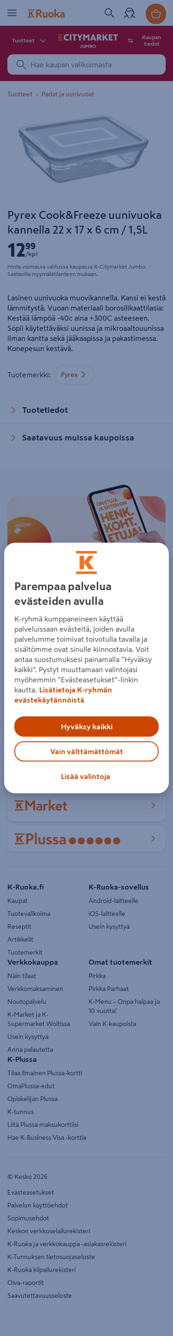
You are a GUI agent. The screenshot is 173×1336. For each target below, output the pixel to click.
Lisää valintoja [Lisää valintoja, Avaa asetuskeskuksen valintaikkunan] (85, 776)
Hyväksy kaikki (87, 726)
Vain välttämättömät (86, 751)
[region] (86, 668)
